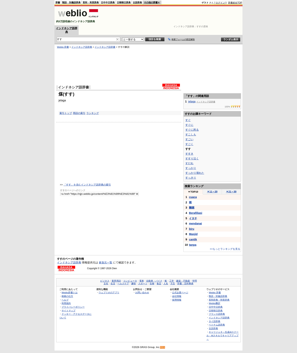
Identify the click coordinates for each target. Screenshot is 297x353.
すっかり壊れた (194, 172)
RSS (162, 347)
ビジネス (104, 281)
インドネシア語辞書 (105, 47)
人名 (165, 283)
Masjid (193, 234)
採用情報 (176, 300)
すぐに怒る (192, 129)
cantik (193, 239)
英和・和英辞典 (91, 2)
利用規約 (66, 303)
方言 (172, 283)
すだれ (189, 163)
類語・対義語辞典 (71, 2)
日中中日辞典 (108, 2)
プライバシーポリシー (73, 307)
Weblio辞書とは (70, 292)
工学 (171, 281)
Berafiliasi (195, 212)
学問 (194, 281)
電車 (141, 281)
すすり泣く (192, 158)
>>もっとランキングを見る (225, 248)
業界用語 (116, 281)
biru (191, 228)
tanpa (192, 244)
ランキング (92, 113)
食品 (159, 283)
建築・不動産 (183, 281)
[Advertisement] (172, 15)
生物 (152, 283)
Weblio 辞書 (63, 47)
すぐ (188, 120)
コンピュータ (130, 281)
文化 (106, 283)
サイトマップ (68, 310)
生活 (113, 283)
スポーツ (142, 283)
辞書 (57, 2)
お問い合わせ (142, 292)
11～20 (212, 191)
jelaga (62, 100)
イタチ (193, 218)
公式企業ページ (180, 292)
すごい (189, 139)
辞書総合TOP (235, 2)
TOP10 (193, 191)
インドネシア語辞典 (81, 47)
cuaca (193, 197)
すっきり (190, 177)
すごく (189, 144)
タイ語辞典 (214, 321)
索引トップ (65, 113)
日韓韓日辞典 (124, 2)
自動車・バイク (154, 281)
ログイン (220, 2)
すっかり (190, 168)
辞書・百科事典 (185, 283)
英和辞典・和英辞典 (219, 300)
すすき (189, 153)
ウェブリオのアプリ (109, 292)
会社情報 (176, 296)
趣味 (133, 283)
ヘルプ (65, 300)
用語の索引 (79, 113)
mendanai (195, 223)
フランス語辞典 (217, 314)
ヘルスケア (123, 283)
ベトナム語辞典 (217, 324)
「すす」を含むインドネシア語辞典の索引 (87, 184)
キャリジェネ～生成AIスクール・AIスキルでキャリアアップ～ (222, 335)
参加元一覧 (105, 262)
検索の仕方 (67, 296)
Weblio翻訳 (214, 303)
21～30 (231, 191)
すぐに (189, 124)
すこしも (190, 134)
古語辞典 (137, 2)
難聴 (191, 207)
